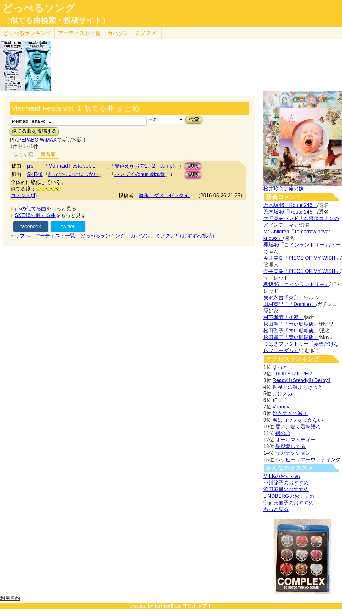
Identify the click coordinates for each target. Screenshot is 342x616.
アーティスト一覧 (55, 235)
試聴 (193, 166)
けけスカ (283, 393)
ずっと (280, 367)
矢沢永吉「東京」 (283, 297)
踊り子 (280, 400)
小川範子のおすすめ (286, 483)
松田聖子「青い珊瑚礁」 (291, 324)
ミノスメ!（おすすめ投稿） (186, 235)
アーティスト (79, 33)
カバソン (118, 33)
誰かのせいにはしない (73, 174)
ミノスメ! (146, 33)
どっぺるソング (39, 8)
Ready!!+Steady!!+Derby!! (301, 380)
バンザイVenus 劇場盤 (139, 174)
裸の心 (282, 433)
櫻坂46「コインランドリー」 (296, 244)
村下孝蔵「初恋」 (283, 317)
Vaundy (281, 406)
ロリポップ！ (197, 605)
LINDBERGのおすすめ (288, 496)
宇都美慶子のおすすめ (288, 502)
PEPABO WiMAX (37, 139)
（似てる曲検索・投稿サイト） (56, 20)
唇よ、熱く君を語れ (298, 426)
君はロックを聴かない (298, 420)
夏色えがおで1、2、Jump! (144, 166)
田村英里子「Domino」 (289, 304)
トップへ (20, 235)
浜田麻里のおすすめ (286, 489)
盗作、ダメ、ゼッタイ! (164, 195)
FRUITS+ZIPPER (292, 373)
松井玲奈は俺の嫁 (283, 188)
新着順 (48, 154)
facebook (30, 226)
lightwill (164, 605)
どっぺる (27, 33)
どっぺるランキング (102, 235)
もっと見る (276, 509)
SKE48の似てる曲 (35, 215)
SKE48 (35, 174)
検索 (194, 119)
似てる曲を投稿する (34, 131)
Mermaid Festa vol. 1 (71, 166)
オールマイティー (295, 439)
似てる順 (23, 154)
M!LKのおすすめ (281, 476)
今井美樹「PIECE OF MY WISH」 (301, 258)
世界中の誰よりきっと (298, 387)
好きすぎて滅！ (290, 413)
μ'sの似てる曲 (30, 208)
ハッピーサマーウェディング (308, 459)
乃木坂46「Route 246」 (290, 205)
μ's (30, 166)
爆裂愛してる (290, 446)
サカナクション (293, 453)
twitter (68, 226)
